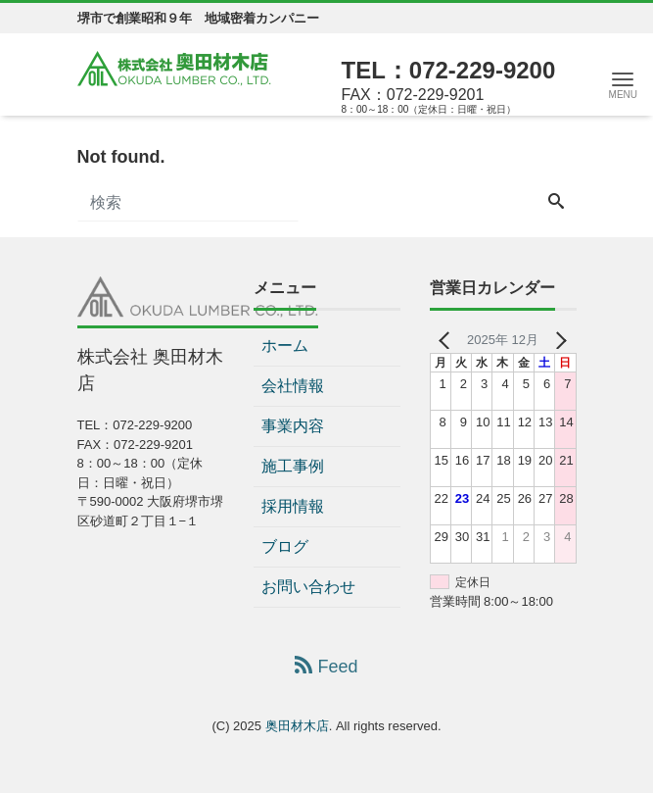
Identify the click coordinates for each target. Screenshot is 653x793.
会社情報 (292, 385)
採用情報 (292, 506)
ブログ (284, 546)
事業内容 (292, 426)
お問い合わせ (308, 586)
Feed (326, 666)
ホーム (284, 345)
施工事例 (292, 466)
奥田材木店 (297, 726)
